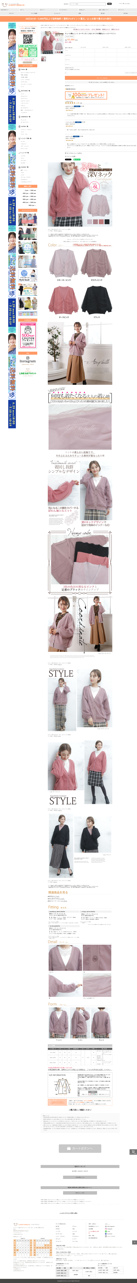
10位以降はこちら (80, 1177)
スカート (23, 105)
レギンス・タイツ (25, 101)
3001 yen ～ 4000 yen (29, 199)
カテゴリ (11, 13)
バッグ (22, 175)
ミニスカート (24, 112)
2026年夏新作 (50, 1201)
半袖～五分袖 (24, 75)
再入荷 (102, 13)
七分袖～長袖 (24, 77)
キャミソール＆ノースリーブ (28, 72)
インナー (23, 141)
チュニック (23, 120)
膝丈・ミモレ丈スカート (27, 110)
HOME (42, 25)
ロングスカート (25, 107)
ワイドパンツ (24, 98)
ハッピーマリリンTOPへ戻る (68, 1213)
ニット (22, 86)
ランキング (57, 13)
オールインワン (25, 122)
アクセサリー (24, 179)
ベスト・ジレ (24, 134)
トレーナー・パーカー (26, 84)
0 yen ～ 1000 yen (30, 190)
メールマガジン (63, 9)
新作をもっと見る (80, 1192)
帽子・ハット (24, 170)
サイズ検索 (34, 13)
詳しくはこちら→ (60, 1249)
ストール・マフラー (26, 177)
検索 (109, 3)
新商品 (45, 1199)
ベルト (22, 172)
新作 (80, 13)
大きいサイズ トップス (55, 25)
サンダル (23, 163)
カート (22, 9)
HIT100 (126, 13)
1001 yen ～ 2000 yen (29, 193)
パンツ (22, 94)
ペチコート (23, 144)
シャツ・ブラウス (25, 79)
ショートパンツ (25, 103)
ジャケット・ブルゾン (26, 129)
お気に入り (82, 9)
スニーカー (23, 160)
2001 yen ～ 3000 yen (29, 196)
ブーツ (22, 158)
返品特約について (69, 85)
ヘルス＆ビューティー (26, 182)
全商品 (45, 1203)
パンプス (23, 156)
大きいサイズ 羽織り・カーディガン (68, 25)
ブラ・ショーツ (25, 146)
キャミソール (24, 148)
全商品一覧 (46, 25)
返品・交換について (103, 9)
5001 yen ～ (32, 205)
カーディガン (24, 82)
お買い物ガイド (4, 9)
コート (22, 132)
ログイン (42, 9)
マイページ (121, 9)
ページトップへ (134, 1242)
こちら (57, 896)
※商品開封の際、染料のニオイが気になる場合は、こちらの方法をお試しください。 (80, 1070)
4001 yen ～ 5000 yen (29, 202)
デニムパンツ (24, 96)
